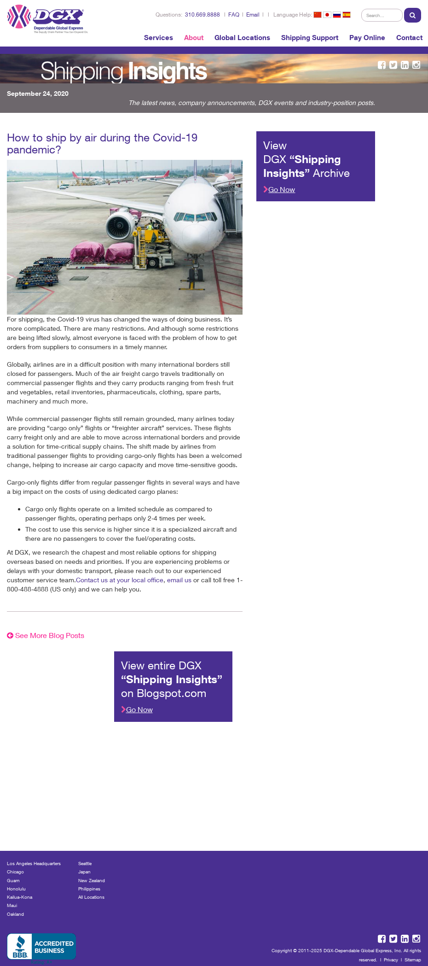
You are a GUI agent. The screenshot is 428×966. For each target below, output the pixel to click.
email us (179, 580)
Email (253, 14)
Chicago (15, 871)
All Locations (91, 897)
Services (158, 37)
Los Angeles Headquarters (34, 863)
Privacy (391, 959)
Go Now (279, 189)
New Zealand (91, 880)
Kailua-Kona (19, 897)
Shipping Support (309, 37)
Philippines (89, 888)
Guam (13, 880)
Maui (12, 905)
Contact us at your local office (119, 580)
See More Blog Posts (45, 635)
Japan (84, 871)
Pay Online (367, 37)
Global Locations (242, 37)
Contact (409, 37)
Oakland (15, 914)
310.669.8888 (202, 14)
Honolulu (16, 888)
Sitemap (413, 959)
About (193, 37)
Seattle (85, 863)
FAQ (233, 14)
